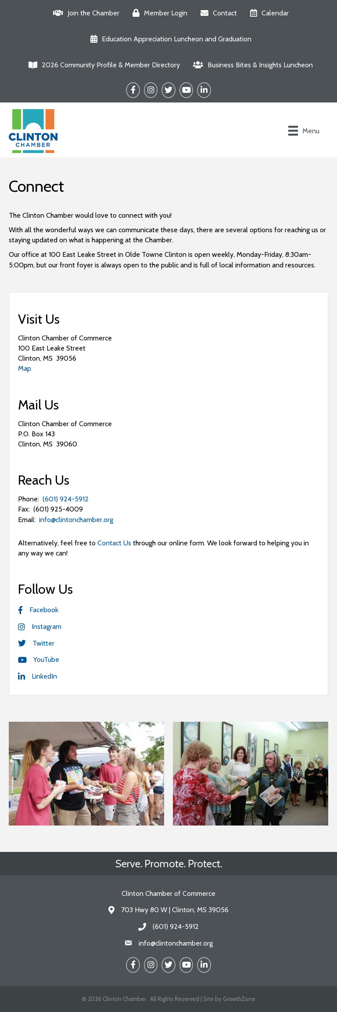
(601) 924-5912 (66, 499)
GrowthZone (239, 998)
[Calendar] (267, 13)
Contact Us (114, 543)
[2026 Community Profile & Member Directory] (102, 64)
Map (24, 368)
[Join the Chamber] (84, 13)
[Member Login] (157, 13)
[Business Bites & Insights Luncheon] (251, 64)
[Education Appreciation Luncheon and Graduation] (168, 38)
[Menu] (304, 130)
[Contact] (216, 13)
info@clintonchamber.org (76, 519)
